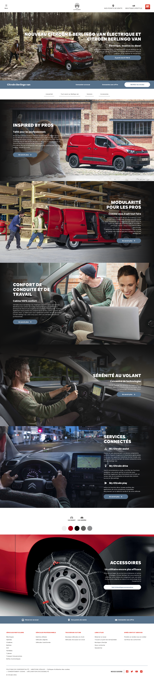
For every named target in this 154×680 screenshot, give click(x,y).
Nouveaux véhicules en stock (74, 637)
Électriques (10, 637)
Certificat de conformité (132, 640)
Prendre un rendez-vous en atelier (135, 637)
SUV (7, 648)
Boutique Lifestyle (101, 642)
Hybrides (9, 640)
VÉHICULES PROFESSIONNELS (46, 632)
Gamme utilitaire (41, 637)
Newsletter (98, 648)
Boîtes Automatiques (13, 659)
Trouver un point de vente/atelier (106, 640)
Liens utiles (99, 632)
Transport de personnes (14, 656)
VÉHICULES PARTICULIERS (15, 632)
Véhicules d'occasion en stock (75, 640)
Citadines (9, 642)
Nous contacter (100, 645)
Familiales (9, 650)
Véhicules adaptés (42, 640)
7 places (9, 653)
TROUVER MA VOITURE (73, 632)
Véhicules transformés (43, 642)
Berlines (8, 645)
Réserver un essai (100, 637)
